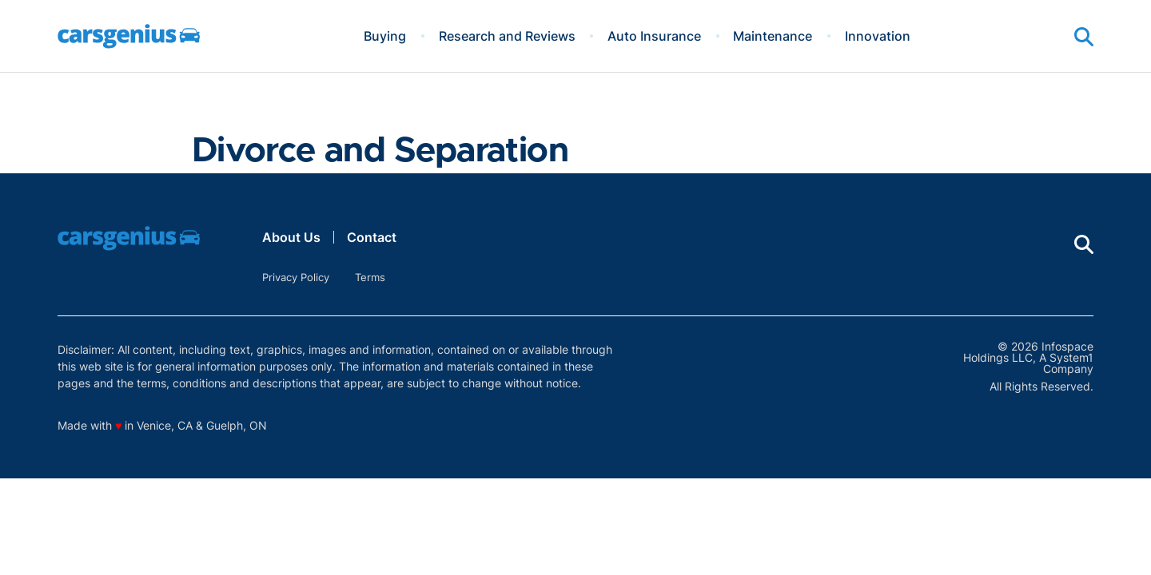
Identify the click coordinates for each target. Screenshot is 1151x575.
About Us (291, 237)
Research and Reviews (507, 36)
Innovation (877, 36)
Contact (371, 237)
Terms (370, 277)
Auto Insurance (654, 36)
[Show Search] (1083, 36)
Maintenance (772, 36)
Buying (385, 36)
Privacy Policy (295, 277)
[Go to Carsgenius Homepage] (129, 36)
